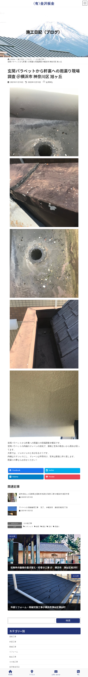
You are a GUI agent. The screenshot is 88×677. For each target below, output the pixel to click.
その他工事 (27, 523)
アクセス (32, 672)
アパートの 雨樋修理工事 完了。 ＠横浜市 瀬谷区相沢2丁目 (43, 507)
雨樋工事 (12, 647)
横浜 (44, 526)
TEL (78, 672)
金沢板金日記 (14, 667)
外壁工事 (12, 642)
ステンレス (29, 526)
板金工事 (12, 657)
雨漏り (57, 526)
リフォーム (13, 652)
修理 (37, 526)
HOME (10, 672)
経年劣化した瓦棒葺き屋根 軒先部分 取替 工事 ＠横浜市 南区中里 (44, 494)
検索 (68, 620)
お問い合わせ (56, 672)
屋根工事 (12, 637)
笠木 (50, 526)
